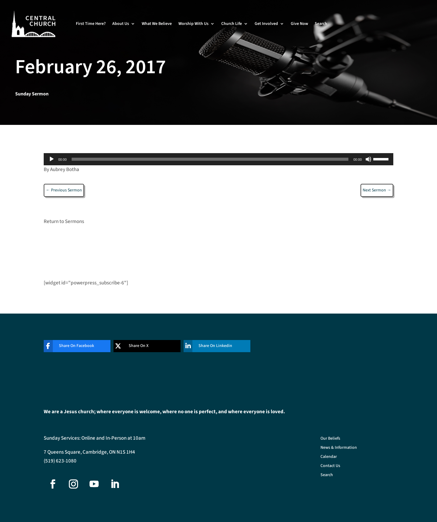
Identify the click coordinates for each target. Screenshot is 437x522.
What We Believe (157, 24)
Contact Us (330, 466)
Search (321, 24)
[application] (218, 159)
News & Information (338, 448)
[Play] (52, 159)
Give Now (299, 24)
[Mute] (368, 159)
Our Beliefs (330, 438)
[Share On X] (142, 346)
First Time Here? (91, 24)
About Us (120, 24)
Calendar (328, 457)
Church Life (231, 24)
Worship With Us (193, 24)
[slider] (210, 159)
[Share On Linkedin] (212, 346)
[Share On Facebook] (72, 346)
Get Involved (266, 24)
